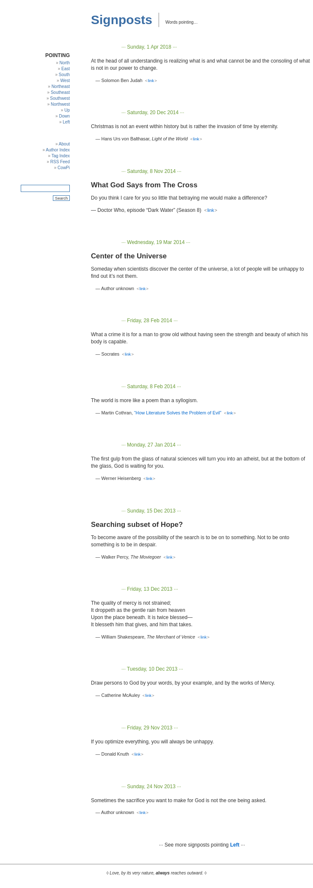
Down (64, 116)
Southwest (60, 98)
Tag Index (61, 155)
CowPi (64, 167)
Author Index (58, 150)
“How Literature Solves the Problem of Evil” (177, 412)
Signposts (121, 20)
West (65, 80)
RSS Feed (60, 161)
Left (66, 122)
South (64, 74)
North (65, 62)
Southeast (60, 92)
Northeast (61, 86)
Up (67, 110)
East (65, 68)
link (151, 80)
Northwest (60, 104)
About (64, 144)
